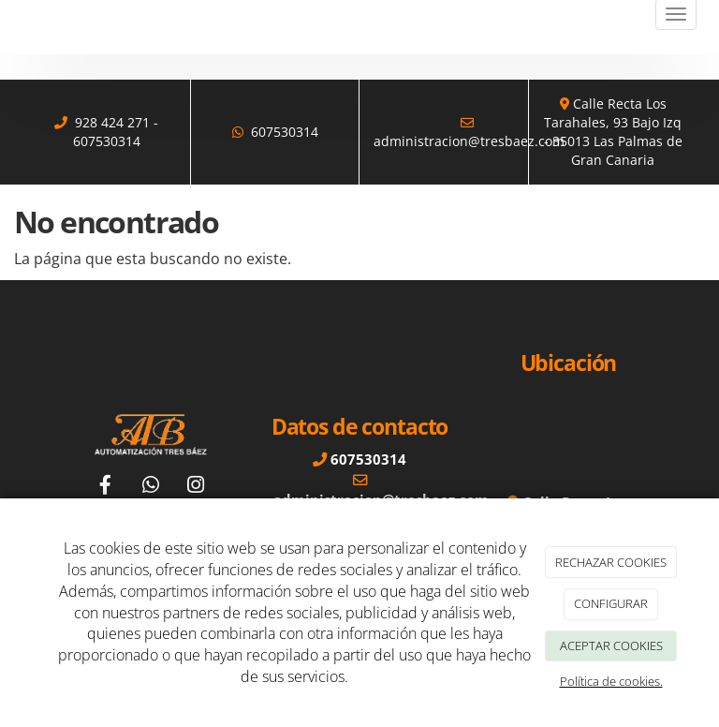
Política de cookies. (611, 681)
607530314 (106, 141)
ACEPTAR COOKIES (611, 645)
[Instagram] (195, 486)
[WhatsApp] (150, 486)
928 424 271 (112, 122)
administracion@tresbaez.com (469, 141)
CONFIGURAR (611, 603)
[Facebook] (105, 486)
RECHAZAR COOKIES (611, 562)
